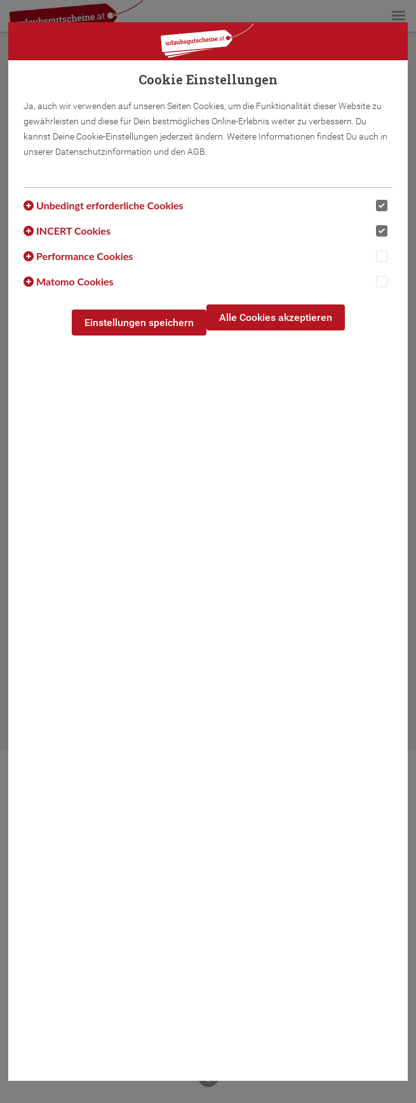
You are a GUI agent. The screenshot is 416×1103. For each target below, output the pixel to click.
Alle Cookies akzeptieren (275, 317)
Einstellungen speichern (139, 323)
